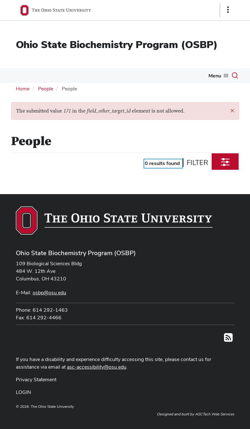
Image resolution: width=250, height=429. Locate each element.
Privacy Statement (36, 379)
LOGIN (23, 392)
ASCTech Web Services (214, 414)
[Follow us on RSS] (228, 339)
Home (22, 88)
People (45, 88)
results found (162, 163)
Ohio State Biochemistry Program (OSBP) (117, 44)
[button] (232, 110)
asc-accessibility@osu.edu (96, 367)
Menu (214, 75)
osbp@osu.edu (49, 292)
